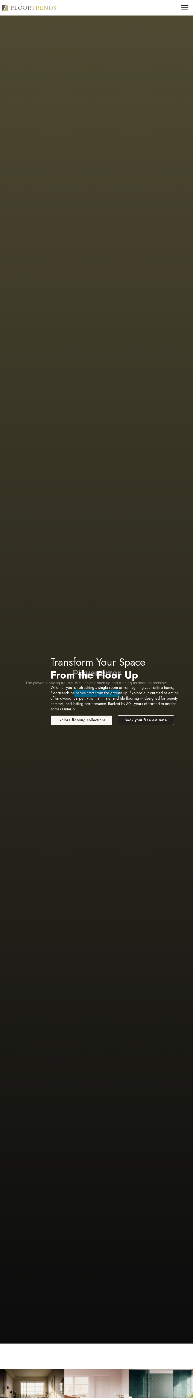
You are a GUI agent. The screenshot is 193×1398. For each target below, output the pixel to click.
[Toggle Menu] (185, 7)
